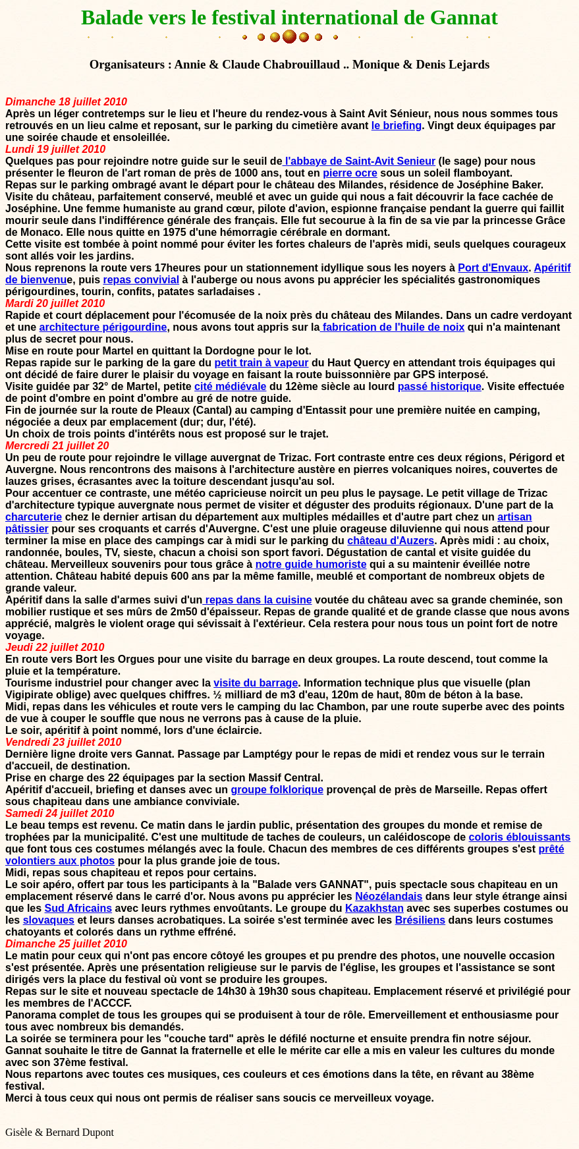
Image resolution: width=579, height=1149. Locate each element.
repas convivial (141, 279)
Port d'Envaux (493, 267)
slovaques (48, 920)
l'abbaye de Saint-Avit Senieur (359, 161)
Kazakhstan (374, 908)
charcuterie (33, 516)
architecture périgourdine (103, 327)
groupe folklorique (277, 789)
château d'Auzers (390, 540)
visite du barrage (255, 682)
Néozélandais (388, 896)
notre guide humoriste (311, 564)
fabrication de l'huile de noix (391, 327)
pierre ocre (350, 173)
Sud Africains (79, 908)
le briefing (397, 125)
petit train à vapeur (261, 362)
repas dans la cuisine (257, 599)
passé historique (440, 386)
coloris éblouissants (520, 837)
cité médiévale (230, 386)
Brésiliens (420, 920)
